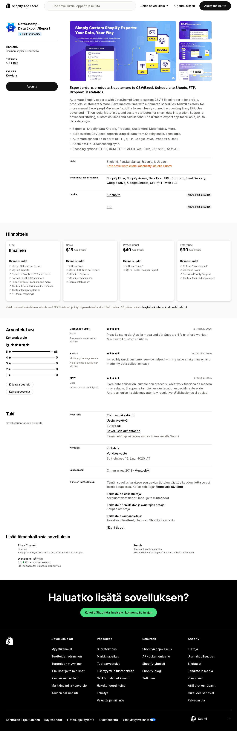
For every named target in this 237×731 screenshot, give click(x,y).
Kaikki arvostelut (19, 391)
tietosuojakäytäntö (169, 487)
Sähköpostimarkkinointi (113, 678)
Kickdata (11, 75)
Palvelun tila (196, 700)
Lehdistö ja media (200, 671)
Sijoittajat (194, 664)
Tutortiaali (114, 426)
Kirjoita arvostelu (19, 384)
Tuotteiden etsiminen (66, 656)
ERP (109, 207)
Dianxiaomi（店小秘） (31, 558)
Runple (138, 545)
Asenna (32, 86)
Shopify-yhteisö (153, 664)
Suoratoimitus (107, 649)
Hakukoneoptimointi (111, 685)
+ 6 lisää (195, 71)
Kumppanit (195, 678)
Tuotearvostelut (108, 664)
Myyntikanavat (61, 649)
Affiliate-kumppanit (201, 685)
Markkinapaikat (108, 656)
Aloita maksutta (215, 6)
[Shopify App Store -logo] (22, 5)
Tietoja (193, 649)
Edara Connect (27, 545)
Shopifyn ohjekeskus (157, 649)
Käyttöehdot (53, 720)
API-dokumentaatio (156, 656)
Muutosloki (142, 470)
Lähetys (102, 693)
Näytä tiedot (115, 527)
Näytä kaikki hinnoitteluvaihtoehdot (164, 307)
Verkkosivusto (117, 453)
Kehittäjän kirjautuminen (23, 720)
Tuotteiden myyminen (66, 664)
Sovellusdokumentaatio (123, 431)
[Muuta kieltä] (214, 719)
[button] (61, 549)
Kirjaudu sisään (184, 6)
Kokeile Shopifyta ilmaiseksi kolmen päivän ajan (118, 612)
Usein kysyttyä (117, 420)
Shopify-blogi (152, 671)
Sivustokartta (108, 720)
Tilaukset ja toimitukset (68, 671)
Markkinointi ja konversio (69, 685)
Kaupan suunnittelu (64, 678)
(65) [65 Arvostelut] (15, 63)
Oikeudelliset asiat (201, 693)
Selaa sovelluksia (154, 6)
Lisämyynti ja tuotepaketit (115, 671)
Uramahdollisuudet (201, 656)
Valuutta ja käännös (110, 700)
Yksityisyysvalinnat (135, 720)
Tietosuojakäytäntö (120, 415)
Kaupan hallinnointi (64, 693)
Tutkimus (148, 678)
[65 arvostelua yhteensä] (56, 352)
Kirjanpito (113, 195)
